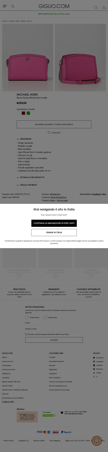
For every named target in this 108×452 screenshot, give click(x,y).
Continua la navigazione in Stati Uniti (54, 223)
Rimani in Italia (54, 232)
